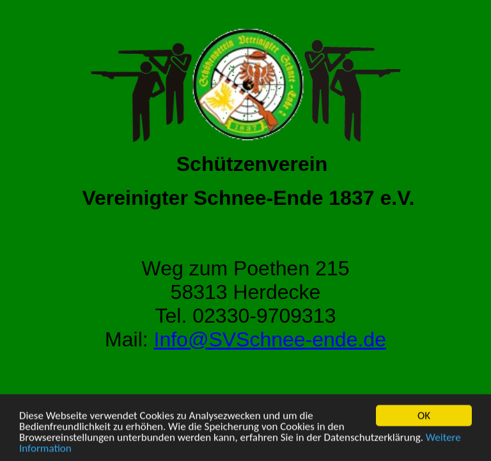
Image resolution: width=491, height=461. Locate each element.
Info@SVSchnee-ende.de (270, 339)
